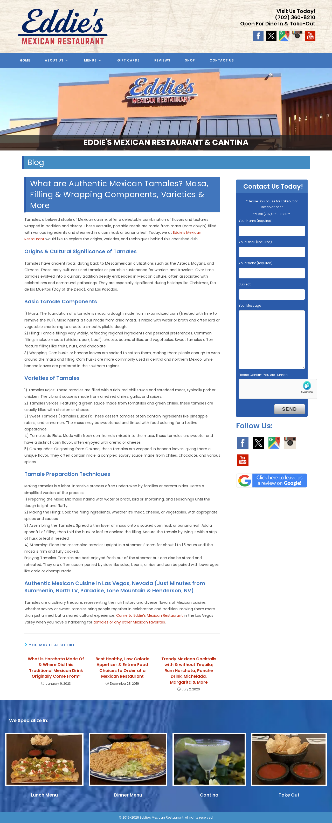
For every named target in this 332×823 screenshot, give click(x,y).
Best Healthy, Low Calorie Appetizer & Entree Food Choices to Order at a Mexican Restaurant (122, 667)
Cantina (209, 795)
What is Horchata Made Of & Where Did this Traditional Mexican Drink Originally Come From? (56, 667)
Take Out (289, 795)
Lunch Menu (44, 795)
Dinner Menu (128, 795)
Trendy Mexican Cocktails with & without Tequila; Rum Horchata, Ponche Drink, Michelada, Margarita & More (188, 670)
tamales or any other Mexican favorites (129, 622)
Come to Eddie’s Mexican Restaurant (149, 615)
